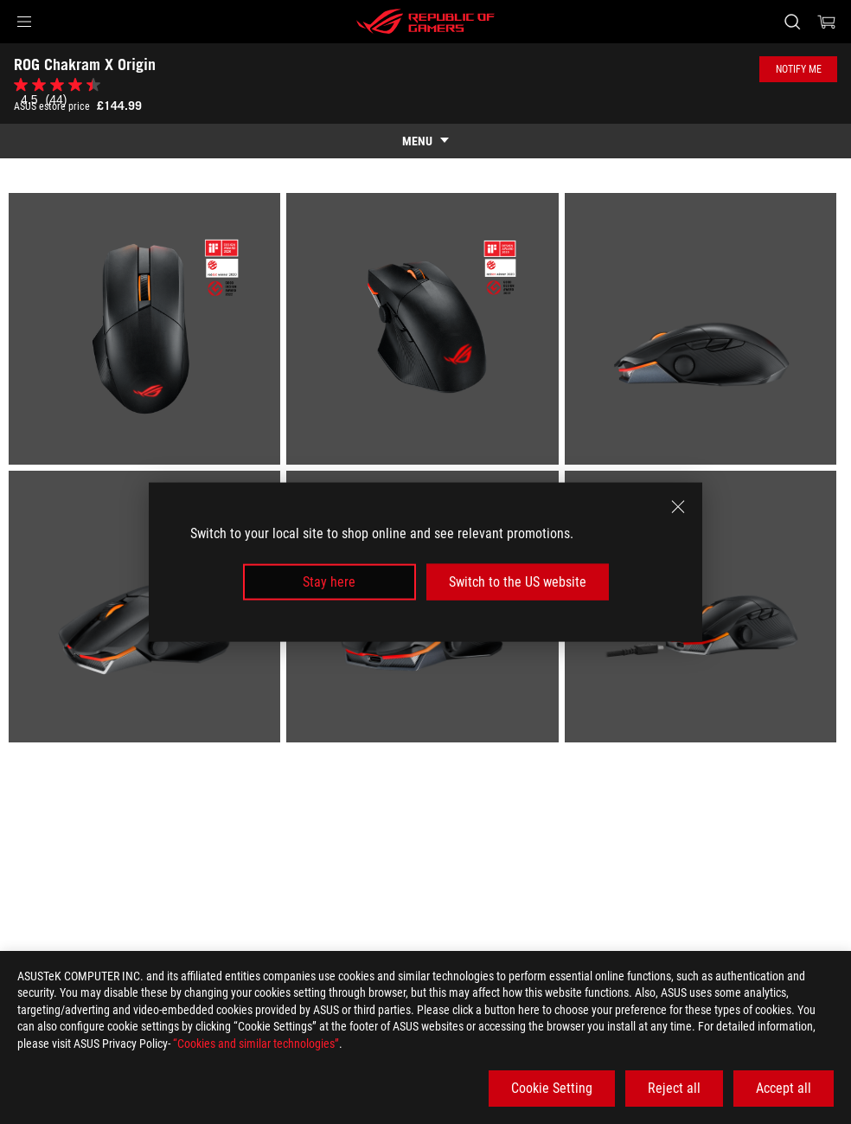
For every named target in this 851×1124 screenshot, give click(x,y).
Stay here (329, 582)
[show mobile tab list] (425, 141)
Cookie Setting (551, 1088)
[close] (678, 506)
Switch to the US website (517, 582)
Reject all (674, 1088)
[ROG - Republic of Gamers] (425, 22)
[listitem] (147, 332)
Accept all (783, 1088)
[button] (24, 21)
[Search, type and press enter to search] (792, 21)
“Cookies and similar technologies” (256, 1043)
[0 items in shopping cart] (826, 21)
